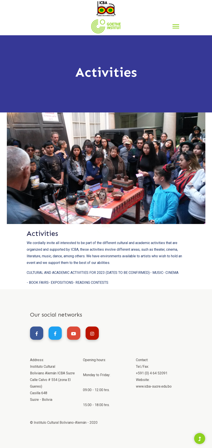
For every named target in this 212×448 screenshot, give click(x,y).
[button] (175, 25)
